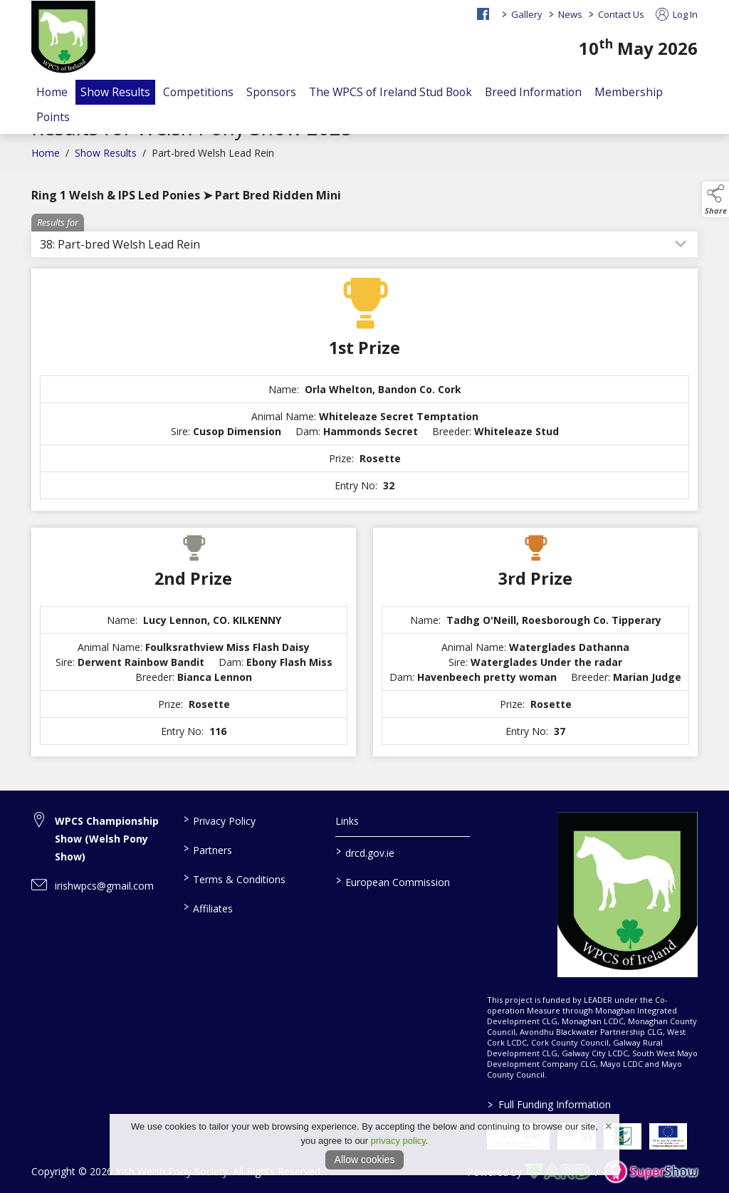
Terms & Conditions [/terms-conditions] (234, 878)
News (570, 14)
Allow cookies (365, 1159)
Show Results (106, 160)
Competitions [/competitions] (198, 92)
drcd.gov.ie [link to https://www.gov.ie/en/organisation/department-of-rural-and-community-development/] (364, 852)
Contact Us (621, 14)
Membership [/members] (628, 92)
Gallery (526, 14)
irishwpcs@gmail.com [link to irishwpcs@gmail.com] (104, 885)
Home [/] (52, 92)
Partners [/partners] (208, 849)
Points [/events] (53, 117)
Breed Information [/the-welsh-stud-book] (533, 92)
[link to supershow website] (651, 1172)
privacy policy (398, 1140)
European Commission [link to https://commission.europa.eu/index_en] (392, 881)
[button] (715, 199)
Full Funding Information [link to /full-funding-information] (549, 1104)
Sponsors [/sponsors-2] (271, 92)
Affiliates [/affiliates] (208, 907)
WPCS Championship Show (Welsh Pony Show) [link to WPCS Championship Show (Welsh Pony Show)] (107, 838)
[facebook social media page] (483, 14)
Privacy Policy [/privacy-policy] (220, 820)
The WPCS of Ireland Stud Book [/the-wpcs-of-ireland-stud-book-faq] (390, 92)
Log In (677, 14)
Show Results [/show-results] (115, 92)
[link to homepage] (63, 38)
